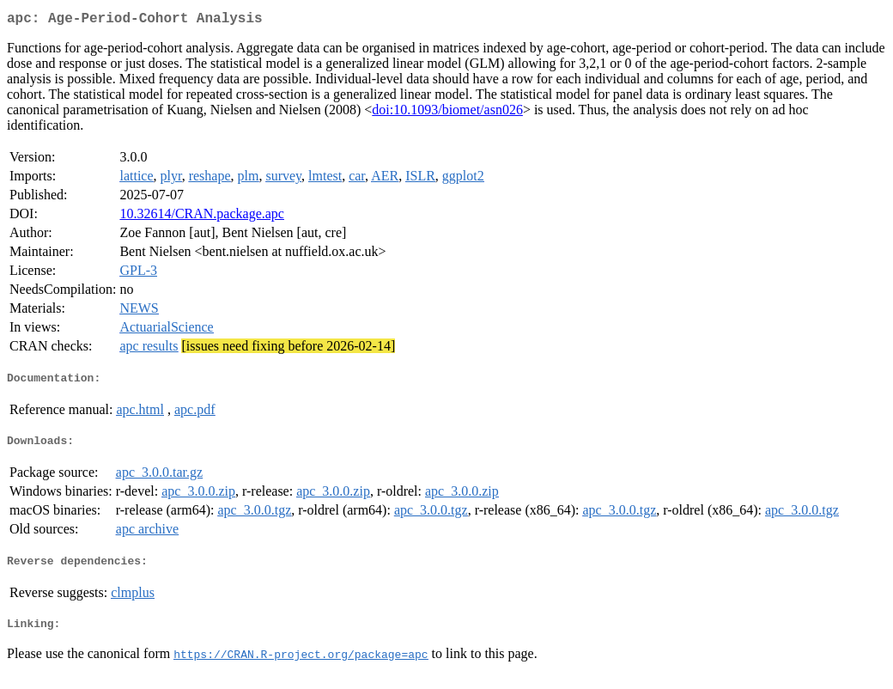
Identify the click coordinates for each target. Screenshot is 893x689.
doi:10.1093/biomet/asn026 (447, 113)
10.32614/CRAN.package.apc (201, 217)
